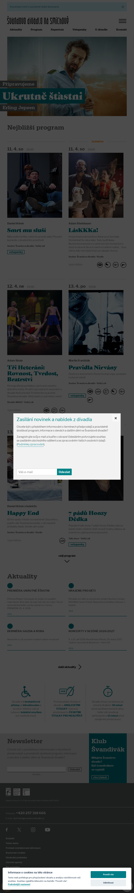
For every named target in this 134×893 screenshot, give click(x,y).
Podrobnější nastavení (19, 884)
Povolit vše (108, 874)
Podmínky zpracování (30, 444)
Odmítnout (108, 882)
